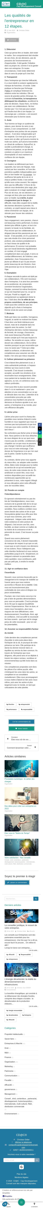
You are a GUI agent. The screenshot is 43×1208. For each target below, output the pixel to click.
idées (8, 91)
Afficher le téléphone (23, 1142)
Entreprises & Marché (13, 1043)
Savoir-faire (9, 1039)
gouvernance (10, 1089)
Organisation (10, 1062)
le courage (27, 175)
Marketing (9, 1066)
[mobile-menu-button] (21, 1202)
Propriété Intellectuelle (14, 1034)
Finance (8, 1057)
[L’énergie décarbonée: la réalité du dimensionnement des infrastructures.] (21, 970)
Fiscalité (8, 1080)
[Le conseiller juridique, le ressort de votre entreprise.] (21, 916)
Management (10, 1094)
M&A (7, 1053)
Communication (11, 1076)
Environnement (11, 1114)
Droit (6, 1048)
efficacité (8, 1085)
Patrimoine (9, 1071)
